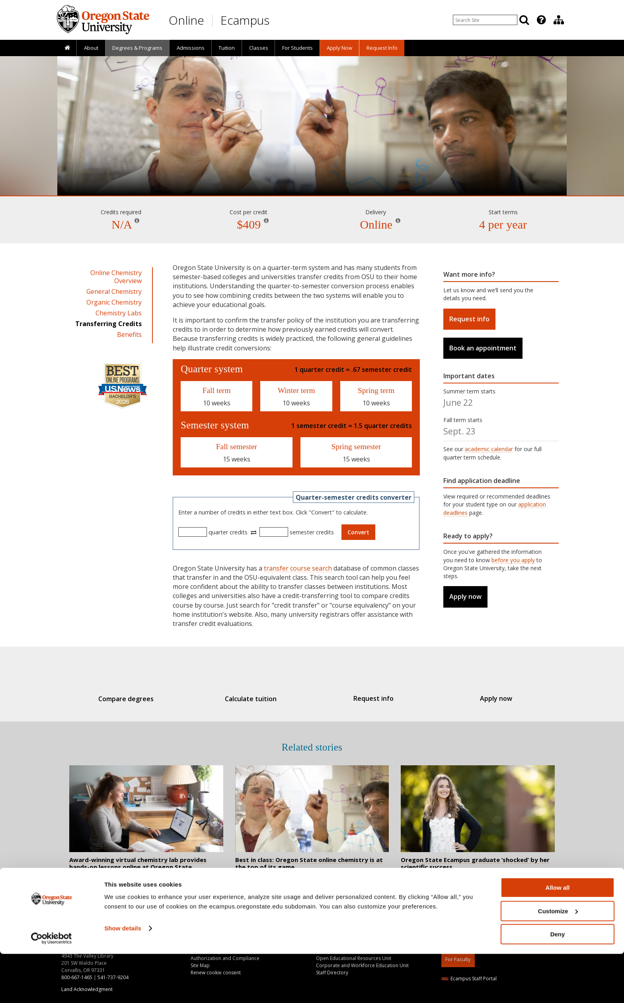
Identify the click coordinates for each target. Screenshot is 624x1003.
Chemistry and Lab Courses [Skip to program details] (312, 172)
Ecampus (244, 20)
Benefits (129, 334)
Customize (558, 960)
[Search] (524, 20)
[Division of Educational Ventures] (559, 20)
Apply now (465, 596)
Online (186, 20)
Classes (258, 47)
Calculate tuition (255, 698)
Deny (557, 983)
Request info (469, 319)
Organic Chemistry (114, 302)
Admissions (191, 47)
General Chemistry (114, 291)
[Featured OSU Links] (541, 20)
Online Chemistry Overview (116, 277)
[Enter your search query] (485, 20)
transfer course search (298, 568)
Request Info (382, 47)
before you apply (513, 560)
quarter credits (228, 532)
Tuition (226, 47)
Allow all (558, 936)
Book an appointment (483, 348)
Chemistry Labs (119, 313)
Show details (122, 977)
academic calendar (489, 449)
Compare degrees (138, 698)
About (91, 47)
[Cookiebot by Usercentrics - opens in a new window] (51, 987)
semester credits (312, 532)
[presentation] (540, 20)
